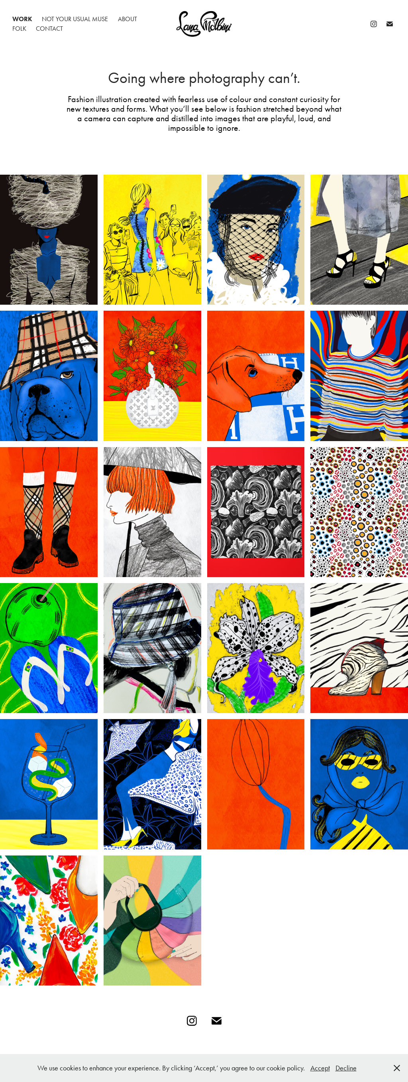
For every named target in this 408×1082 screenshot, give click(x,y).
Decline (346, 1068)
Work (22, 19)
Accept (320, 1068)
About (127, 19)
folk (19, 28)
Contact (49, 28)
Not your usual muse (75, 19)
